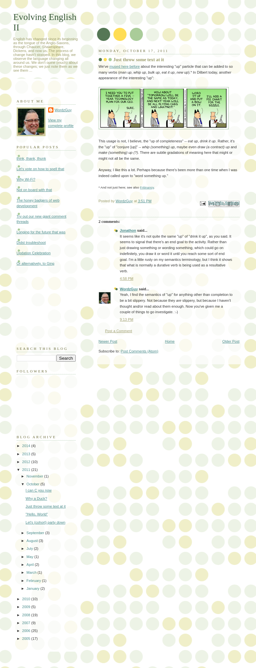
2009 (26, 607)
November (35, 476)
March (32, 572)
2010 (26, 599)
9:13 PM (126, 319)
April (31, 565)
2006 (26, 631)
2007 (26, 623)
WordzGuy (129, 289)
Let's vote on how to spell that (40, 169)
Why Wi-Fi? (26, 179)
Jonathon (128, 230)
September (36, 533)
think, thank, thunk (31, 158)
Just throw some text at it (46, 506)
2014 (26, 446)
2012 (26, 462)
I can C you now (38, 490)
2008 (26, 615)
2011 (26, 470)
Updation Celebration (34, 253)
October (33, 484)
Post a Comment (118, 331)
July (30, 549)
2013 (26, 454)
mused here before (124, 66)
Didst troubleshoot (31, 242)
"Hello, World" (37, 514)
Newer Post (108, 341)
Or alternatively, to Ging (35, 263)
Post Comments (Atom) (139, 351)
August (33, 541)
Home (169, 341)
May (30, 557)
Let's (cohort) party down (45, 522)
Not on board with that (34, 190)
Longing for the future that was (41, 232)
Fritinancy (147, 187)
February (34, 581)
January (33, 588)
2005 (26, 639)
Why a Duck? (36, 498)
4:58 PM (126, 278)
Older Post (230, 341)
